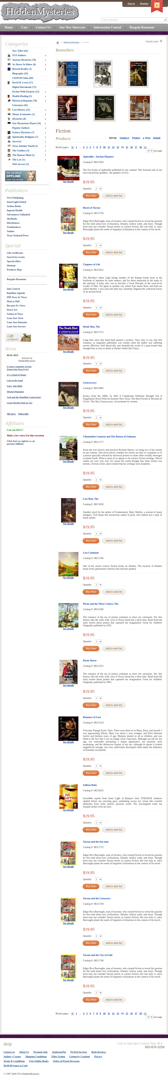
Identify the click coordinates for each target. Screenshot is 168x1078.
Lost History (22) (19, 109)
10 (104, 147)
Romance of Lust (92, 717)
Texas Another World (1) (23, 146)
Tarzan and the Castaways (97, 898)
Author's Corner (12, 1056)
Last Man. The (90, 499)
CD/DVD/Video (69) (22, 78)
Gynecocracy (90, 382)
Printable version (152, 41)
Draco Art (12, 310)
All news (11, 414)
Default (156, 138)
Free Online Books (39, 1061)
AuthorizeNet (59, 1052)
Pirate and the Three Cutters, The (100, 604)
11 (109, 147)
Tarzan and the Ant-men (95, 841)
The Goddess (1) (18, 150)
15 (127, 147)
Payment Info (40, 1052)
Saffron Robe (90, 785)
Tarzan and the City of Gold (97, 955)
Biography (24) (20, 73)
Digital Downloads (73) (24, 87)
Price (147, 138)
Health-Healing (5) (20, 96)
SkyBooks (12, 218)
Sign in (131, 3)
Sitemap (11, 265)
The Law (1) (16, 159)
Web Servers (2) (20, 164)
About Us (24, 1052)
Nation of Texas (15, 314)
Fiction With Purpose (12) (25, 91)
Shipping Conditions (36, 1056)
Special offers (14, 261)
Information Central (107, 27)
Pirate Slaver (90, 660)
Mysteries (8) (17, 119)
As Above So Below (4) (22, 64)
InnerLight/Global (16, 202)
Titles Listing (58, 1056)
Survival (14, 141)
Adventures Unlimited (18, 214)
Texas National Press (18, 235)
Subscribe (23, 414)
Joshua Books (14, 206)
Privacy (98, 1056)
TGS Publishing (15, 198)
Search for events (16, 257)
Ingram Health (14, 210)
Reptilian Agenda (16, 293)
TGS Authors (17, 55)
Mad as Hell (13, 301)
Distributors (13, 223)
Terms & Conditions (14, 1061)
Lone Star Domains (17, 322)
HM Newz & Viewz (17, 297)
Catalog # (124, 138)
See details (68, 181)
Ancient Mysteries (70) (22, 60)
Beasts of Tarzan (91, 207)
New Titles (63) (20, 51)
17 (136, 147)
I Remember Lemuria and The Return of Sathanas (109, 436)
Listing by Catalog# (79, 1056)
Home (9, 27)
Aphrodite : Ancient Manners (98, 156)
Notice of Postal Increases (66, 1061)
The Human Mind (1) (21, 155)
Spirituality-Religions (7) (23, 137)
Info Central (13, 289)
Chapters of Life (91, 264)
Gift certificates (15, 253)
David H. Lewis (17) (20, 82)
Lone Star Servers (16, 326)
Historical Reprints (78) (22, 100)
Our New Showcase (72, 27)
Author (11, 231)
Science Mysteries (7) (21, 132)
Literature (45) (20, 105)
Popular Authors (21, 128)
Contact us (9, 1052)
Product (136, 138)
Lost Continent (91, 552)
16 (131, 147)
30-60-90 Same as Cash (15, 1065)
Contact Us (43, 27)
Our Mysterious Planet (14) (24, 123)
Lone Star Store (15, 318)
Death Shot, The (91, 326)
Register (144, 3)
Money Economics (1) (21, 114)
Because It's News (16, 305)
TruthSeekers (14, 227)
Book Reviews (98, 1052)
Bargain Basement (16, 279)
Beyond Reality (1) (20, 69)
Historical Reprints (71, 42)
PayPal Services (79, 1052)
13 (118, 147)
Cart (24, 27)
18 (140, 147)
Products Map (14, 269)
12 (113, 147)
